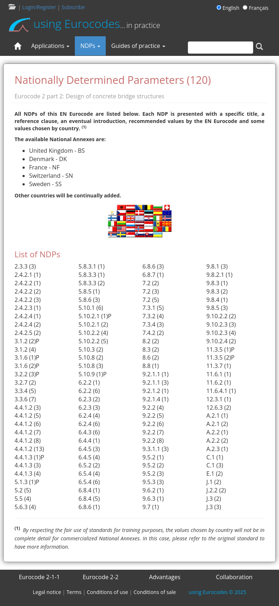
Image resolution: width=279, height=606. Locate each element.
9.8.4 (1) (217, 300)
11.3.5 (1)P (220, 349)
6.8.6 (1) (89, 507)
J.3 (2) (213, 499)
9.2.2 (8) (153, 441)
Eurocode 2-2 (101, 577)
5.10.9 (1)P (92, 374)
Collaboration (234, 577)
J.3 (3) (213, 507)
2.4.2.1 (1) (28, 275)
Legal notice (47, 592)
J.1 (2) (213, 482)
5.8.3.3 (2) (91, 283)
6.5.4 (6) (89, 482)
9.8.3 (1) (217, 283)
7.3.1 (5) (153, 308)
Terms (73, 592)
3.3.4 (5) (25, 391)
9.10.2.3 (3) (221, 324)
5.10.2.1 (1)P (95, 316)
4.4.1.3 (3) (28, 465)
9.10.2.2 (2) (221, 316)
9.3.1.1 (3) (155, 449)
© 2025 (217, 592)
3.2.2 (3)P (27, 374)
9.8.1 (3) (217, 266)
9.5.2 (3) (153, 474)
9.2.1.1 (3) (155, 382)
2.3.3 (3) (25, 266)
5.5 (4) (23, 499)
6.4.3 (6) (89, 432)
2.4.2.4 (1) (28, 316)
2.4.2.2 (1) (28, 283)
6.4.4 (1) (89, 441)
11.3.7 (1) (218, 366)
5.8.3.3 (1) (91, 275)
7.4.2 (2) (153, 333)
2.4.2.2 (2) (28, 291)
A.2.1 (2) (217, 424)
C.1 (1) (214, 457)
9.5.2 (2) (153, 465)
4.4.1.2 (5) (28, 415)
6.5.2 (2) (89, 465)
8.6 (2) (150, 357)
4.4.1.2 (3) (28, 407)
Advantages (165, 577)
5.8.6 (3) (89, 300)
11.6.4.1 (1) (221, 391)
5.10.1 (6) (90, 308)
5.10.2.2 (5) (93, 341)
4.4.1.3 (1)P (29, 457)
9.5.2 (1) (153, 457)
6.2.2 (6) (89, 391)
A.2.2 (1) (217, 432)
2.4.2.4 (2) (28, 324)
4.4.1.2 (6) (28, 424)
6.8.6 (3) (153, 266)
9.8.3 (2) (217, 291)
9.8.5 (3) (217, 308)
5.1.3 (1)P (27, 482)
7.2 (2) (150, 283)
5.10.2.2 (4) (93, 333)
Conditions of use (107, 592)
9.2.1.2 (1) (155, 391)
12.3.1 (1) (218, 399)
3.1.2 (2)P (27, 341)
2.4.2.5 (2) (28, 333)
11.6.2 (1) (218, 382)
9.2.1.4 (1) (155, 399)
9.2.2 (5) (153, 415)
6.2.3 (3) (89, 407)
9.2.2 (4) (153, 407)
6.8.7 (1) (153, 275)
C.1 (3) (214, 465)
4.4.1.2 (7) (28, 432)
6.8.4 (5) (89, 499)
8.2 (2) (150, 341)
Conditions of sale (155, 592)
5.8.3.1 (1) (91, 266)
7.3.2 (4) (153, 316)
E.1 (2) (214, 474)
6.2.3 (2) (89, 399)
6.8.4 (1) (89, 490)
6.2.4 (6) (89, 424)
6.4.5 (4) (89, 457)
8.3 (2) (150, 349)
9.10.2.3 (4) (221, 333)
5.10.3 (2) (90, 349)
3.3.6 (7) (25, 399)
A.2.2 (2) (217, 441)
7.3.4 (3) (153, 324)
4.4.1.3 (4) (28, 474)
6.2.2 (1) (89, 382)
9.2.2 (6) (153, 424)
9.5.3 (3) (153, 482)
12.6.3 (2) (218, 407)
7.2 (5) (150, 300)
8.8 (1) (150, 366)
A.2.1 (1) (217, 415)
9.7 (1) (150, 507)
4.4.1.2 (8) (28, 441)
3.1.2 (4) (25, 349)
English (229, 7)
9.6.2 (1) (153, 490)
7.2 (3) (150, 291)
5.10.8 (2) (90, 357)
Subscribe (73, 7)
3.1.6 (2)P (27, 366)
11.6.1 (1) (218, 374)
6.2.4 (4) (89, 415)
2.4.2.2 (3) (28, 300)
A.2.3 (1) (217, 449)
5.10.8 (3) (90, 366)
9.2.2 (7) (153, 432)
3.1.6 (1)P (27, 357)
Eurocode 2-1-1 (39, 577)
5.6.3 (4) (25, 507)
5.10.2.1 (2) (93, 324)
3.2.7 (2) (25, 382)
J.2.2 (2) (216, 490)
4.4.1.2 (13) (29, 449)
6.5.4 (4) (89, 474)
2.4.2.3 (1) (28, 308)
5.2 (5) (23, 490)
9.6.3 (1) (153, 499)
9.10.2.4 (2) (221, 341)
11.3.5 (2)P (220, 357)
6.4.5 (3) (89, 449)
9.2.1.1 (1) (155, 374)
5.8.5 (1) (89, 291)
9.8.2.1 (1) (219, 275)
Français (255, 7)
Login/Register (39, 7)
